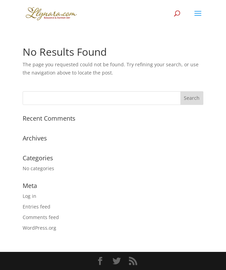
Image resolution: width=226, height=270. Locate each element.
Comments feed (41, 217)
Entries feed (36, 206)
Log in (29, 196)
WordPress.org (39, 228)
